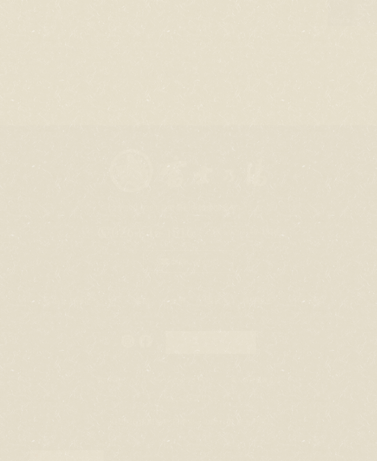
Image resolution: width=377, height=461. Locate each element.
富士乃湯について (84, 300)
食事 (178, 300)
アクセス (308, 300)
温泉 (214, 300)
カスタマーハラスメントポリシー (176, 379)
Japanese (52, 455)
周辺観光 (257, 300)
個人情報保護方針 (255, 379)
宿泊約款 (109, 379)
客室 (142, 300)
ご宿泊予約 (210, 342)
